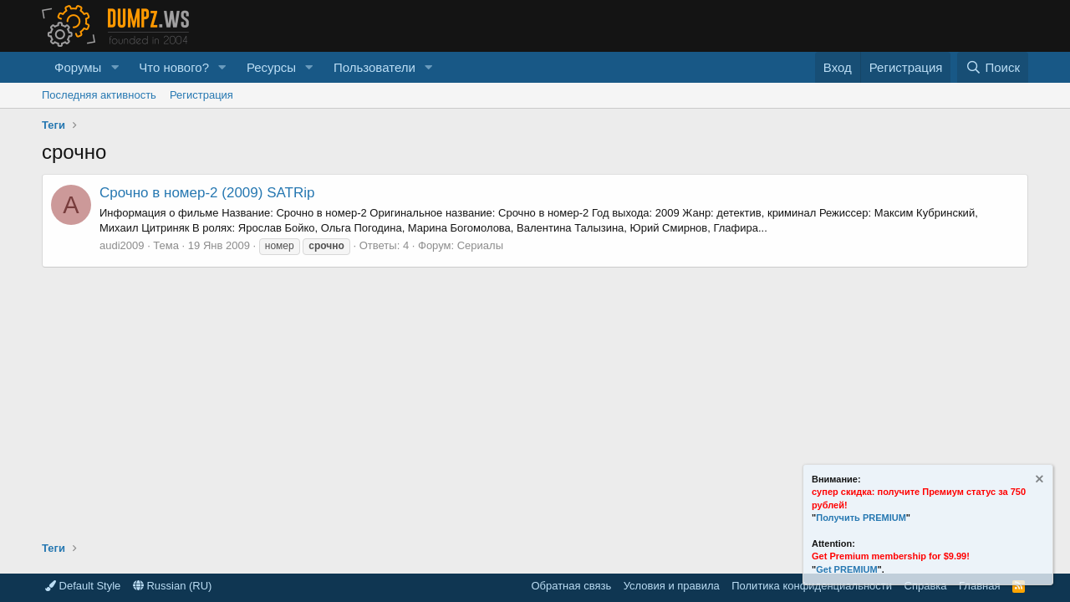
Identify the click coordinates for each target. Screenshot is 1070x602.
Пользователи (374, 67)
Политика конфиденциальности (811, 585)
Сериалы (480, 245)
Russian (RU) (172, 585)
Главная (979, 585)
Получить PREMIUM (861, 518)
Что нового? (174, 67)
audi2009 (122, 245)
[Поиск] (992, 67)
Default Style (82, 585)
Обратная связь (571, 585)
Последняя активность (99, 95)
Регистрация (201, 95)
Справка (925, 585)
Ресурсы (271, 67)
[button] (114, 67)
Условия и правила (672, 585)
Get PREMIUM (846, 569)
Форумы (77, 67)
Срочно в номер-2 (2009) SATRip (206, 193)
